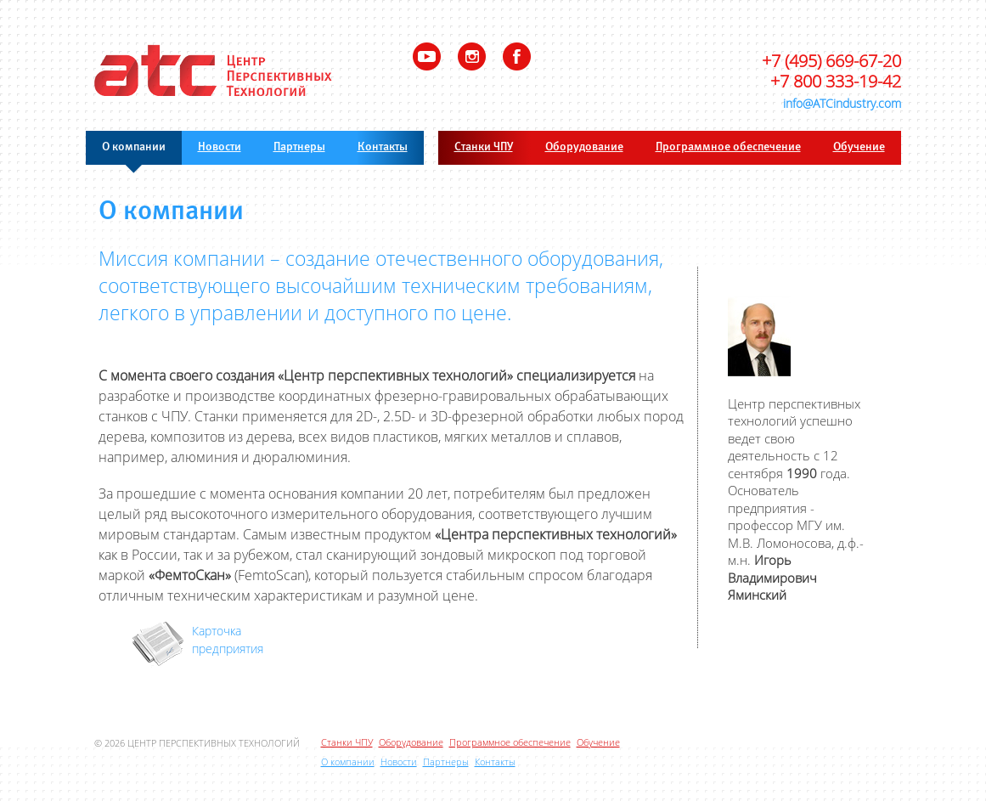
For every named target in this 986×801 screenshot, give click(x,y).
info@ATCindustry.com (842, 103)
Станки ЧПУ (483, 147)
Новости (219, 147)
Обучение (859, 147)
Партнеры (299, 147)
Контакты (383, 147)
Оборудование (584, 147)
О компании (134, 147)
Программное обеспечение (728, 147)
